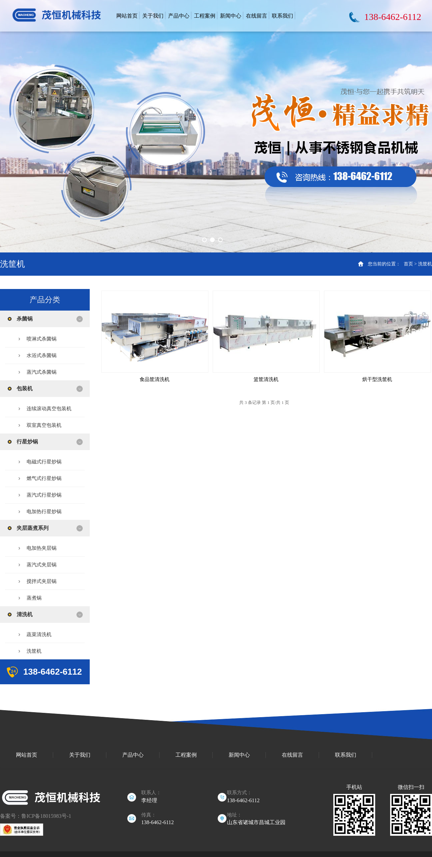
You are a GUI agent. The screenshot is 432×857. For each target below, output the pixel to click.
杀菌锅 (25, 319)
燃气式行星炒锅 (44, 478)
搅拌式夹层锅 (41, 581)
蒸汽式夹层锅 (41, 564)
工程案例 (186, 755)
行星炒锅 (27, 441)
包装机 (25, 388)
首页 (408, 263)
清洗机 (25, 614)
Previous (24, 126)
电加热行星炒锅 (44, 511)
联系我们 (345, 755)
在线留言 (292, 755)
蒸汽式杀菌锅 (41, 372)
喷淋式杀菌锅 (41, 338)
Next (408, 126)
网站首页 (26, 755)
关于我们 (79, 755)
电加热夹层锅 (41, 548)
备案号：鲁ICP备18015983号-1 (35, 816)
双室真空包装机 (44, 425)
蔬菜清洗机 (39, 634)
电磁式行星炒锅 (44, 461)
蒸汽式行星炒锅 (44, 495)
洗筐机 (425, 263)
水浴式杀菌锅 (41, 355)
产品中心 (133, 755)
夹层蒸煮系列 (33, 528)
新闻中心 (239, 755)
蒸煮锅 (34, 598)
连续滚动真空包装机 (49, 408)
